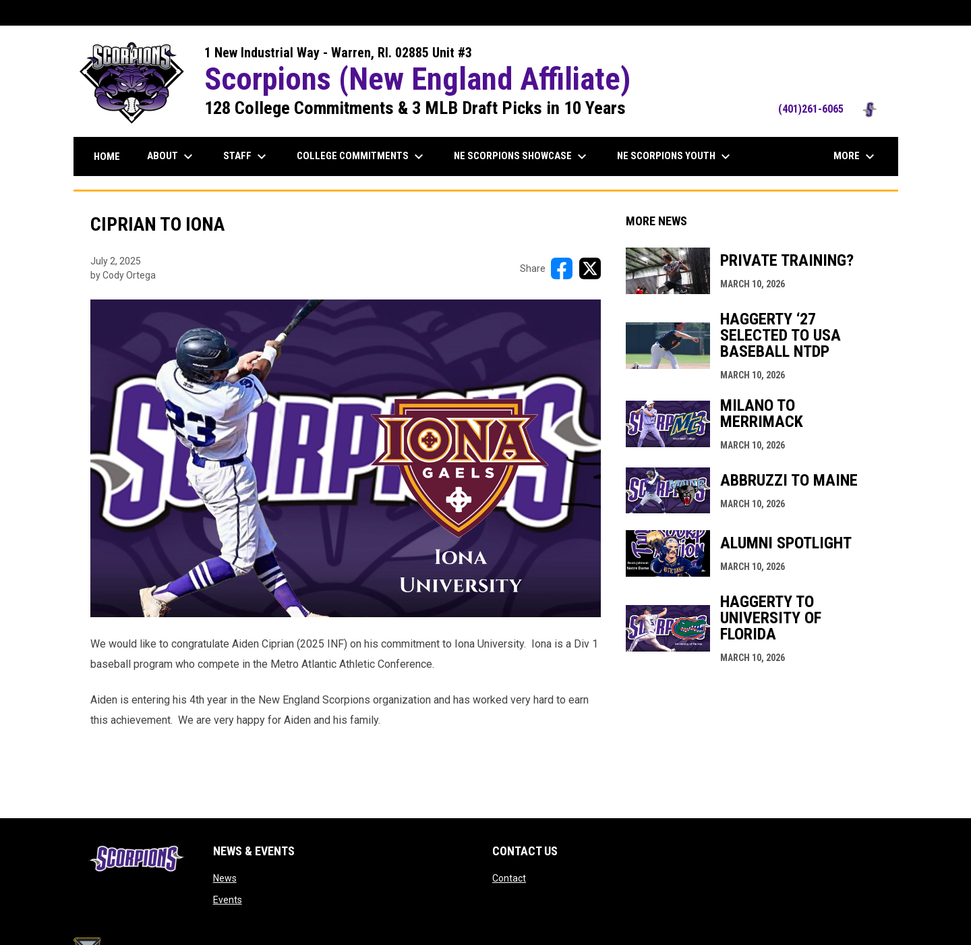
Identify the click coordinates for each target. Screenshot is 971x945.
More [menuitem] (855, 156)
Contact (509, 878)
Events (227, 899)
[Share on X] (590, 268)
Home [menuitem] (107, 156)
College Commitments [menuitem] (362, 156)
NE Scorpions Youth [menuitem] (675, 156)
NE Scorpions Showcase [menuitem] (522, 156)
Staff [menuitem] (246, 156)
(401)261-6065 (831, 109)
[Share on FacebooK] (561, 268)
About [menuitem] (171, 156)
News (225, 878)
